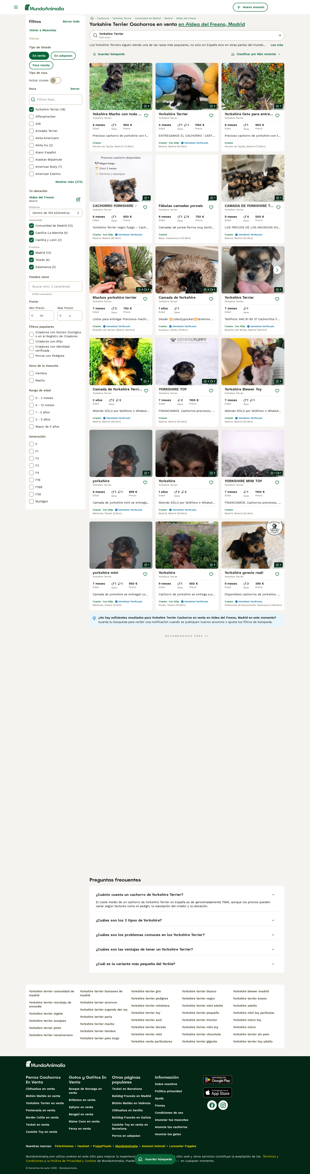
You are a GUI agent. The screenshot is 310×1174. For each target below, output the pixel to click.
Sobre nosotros (166, 1084)
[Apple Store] (217, 1092)
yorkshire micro (244, 1027)
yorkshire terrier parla (96, 1017)
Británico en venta (82, 1100)
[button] (253, 270)
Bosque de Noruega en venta (85, 1091)
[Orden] (255, 54)
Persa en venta (80, 1128)
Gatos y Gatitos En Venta (87, 1079)
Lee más (277, 45)
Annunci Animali (153, 1146)
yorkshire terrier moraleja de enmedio (50, 1004)
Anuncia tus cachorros (171, 1127)
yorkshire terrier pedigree (149, 998)
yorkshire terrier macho (97, 1024)
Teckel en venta (37, 1124)
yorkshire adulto (245, 1005)
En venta (39, 56)
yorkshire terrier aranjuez (47, 1021)
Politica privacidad (168, 1091)
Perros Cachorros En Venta (43, 1079)
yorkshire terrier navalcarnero (51, 1035)
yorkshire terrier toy (145, 1013)
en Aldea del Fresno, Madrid (211, 24)
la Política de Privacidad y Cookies (71, 1161)
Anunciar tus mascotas (171, 1120)
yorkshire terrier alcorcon (98, 1002)
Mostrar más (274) (69, 182)
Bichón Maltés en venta (43, 1096)
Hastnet (83, 1146)
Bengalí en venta (81, 1114)
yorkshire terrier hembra (98, 1031)
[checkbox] (31, 109)
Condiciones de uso (169, 1113)
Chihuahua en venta (40, 1089)
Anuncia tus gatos (168, 1134)
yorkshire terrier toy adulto (253, 1041)
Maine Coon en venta (84, 1121)
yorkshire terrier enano (250, 998)
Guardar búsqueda (109, 54)
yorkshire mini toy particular (253, 1013)
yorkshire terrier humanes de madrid (101, 993)
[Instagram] (223, 1105)
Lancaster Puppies (182, 1146)
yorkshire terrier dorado (148, 1027)
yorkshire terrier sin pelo (251, 1034)
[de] (41, 315)
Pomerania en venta (40, 1110)
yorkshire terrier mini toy (200, 1027)
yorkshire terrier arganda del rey (103, 1009)
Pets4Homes (64, 1146)
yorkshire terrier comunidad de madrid (51, 993)
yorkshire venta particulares (151, 1041)
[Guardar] (146, 116)
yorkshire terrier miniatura (150, 1005)
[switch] (55, 80)
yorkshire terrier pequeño (200, 1013)
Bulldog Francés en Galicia (131, 1117)
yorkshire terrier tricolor (199, 1020)
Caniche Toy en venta (41, 1132)
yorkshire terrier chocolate (201, 1034)
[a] (69, 315)
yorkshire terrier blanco (199, 991)
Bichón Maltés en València (131, 1103)
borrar (75, 89)
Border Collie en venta (42, 1117)
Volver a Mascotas (42, 30)
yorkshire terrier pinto (45, 1028)
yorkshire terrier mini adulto (202, 1005)
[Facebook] (212, 1105)
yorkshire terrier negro (198, 998)
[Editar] (78, 199)
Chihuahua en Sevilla (127, 1110)
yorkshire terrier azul (146, 1020)
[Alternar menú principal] (16, 7)
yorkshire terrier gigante (199, 1041)
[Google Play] (217, 1079)
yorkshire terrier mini (146, 1034)
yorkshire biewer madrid (251, 991)
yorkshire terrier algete (46, 1013)
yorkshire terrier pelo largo (99, 1038)
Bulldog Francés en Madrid (131, 1096)
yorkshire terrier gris (146, 991)
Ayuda (159, 1098)
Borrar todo (71, 21)
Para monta (41, 65)
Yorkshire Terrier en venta (45, 1103)
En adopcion (63, 56)
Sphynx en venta (81, 1107)
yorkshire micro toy (247, 1020)
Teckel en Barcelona (127, 1089)
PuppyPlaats (102, 1146)
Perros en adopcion (126, 1136)
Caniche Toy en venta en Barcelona (130, 1126)
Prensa (160, 1105)
